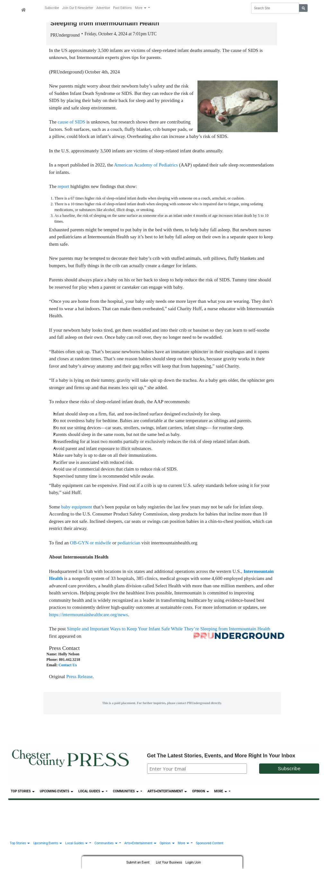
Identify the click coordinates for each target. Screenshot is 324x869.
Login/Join (193, 862)
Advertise (103, 8)
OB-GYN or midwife (90, 543)
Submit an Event (138, 862)
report (63, 187)
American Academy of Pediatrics (146, 165)
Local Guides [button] (91, 792)
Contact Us (67, 666)
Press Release (79, 677)
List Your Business (169, 862)
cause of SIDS (71, 122)
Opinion (200, 792)
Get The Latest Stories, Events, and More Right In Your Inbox (221, 756)
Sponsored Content (209, 844)
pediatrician (129, 543)
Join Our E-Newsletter (77, 8)
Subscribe (52, 8)
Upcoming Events (56, 792)
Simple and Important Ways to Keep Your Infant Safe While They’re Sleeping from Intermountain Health (168, 629)
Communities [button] (126, 792)
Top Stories (23, 792)
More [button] (141, 8)
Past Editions (122, 8)
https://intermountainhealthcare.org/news (88, 615)
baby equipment (76, 507)
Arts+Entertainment (167, 792)
